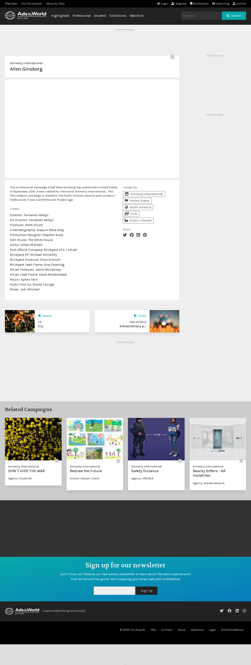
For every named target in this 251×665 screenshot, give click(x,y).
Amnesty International (26, 63)
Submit (239, 3)
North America (138, 207)
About (182, 630)
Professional (82, 16)
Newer (45, 316)
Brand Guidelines (232, 630)
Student (100, 16)
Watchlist (137, 16)
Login (162, 3)
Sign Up (146, 591)
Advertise (197, 630)
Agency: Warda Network (209, 483)
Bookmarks (199, 3)
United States (137, 201)
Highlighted (60, 16)
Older (140, 316)
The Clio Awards (31, 3)
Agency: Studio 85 (20, 478)
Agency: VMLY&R (142, 478)
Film (131, 214)
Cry (40, 326)
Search (234, 16)
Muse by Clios (55, 3)
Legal (212, 630)
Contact (166, 630)
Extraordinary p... (133, 326)
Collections (117, 16)
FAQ (153, 630)
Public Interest (138, 220)
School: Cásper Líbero (84, 478)
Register (179, 3)
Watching (220, 3)
